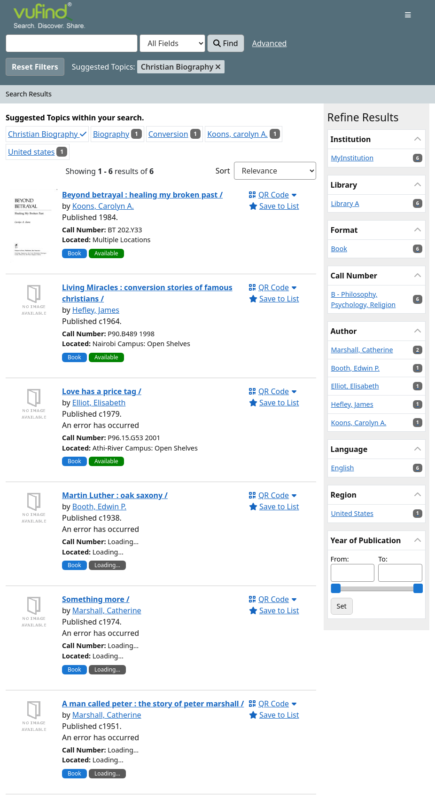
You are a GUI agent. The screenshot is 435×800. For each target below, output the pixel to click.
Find (225, 43)
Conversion (168, 134)
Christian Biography (47, 134)
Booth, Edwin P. (99, 506)
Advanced (269, 43)
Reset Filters (35, 67)
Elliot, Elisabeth (99, 402)
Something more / (96, 599)
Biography (111, 134)
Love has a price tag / (101, 391)
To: (383, 558)
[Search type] (172, 43)
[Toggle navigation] (408, 15)
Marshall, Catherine (106, 610)
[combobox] (72, 43)
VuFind (30, 16)
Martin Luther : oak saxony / (115, 495)
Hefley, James (95, 310)
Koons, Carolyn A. (103, 206)
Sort (223, 171)
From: (340, 558)
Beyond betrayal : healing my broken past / (142, 195)
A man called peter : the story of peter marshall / (153, 703)
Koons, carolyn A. (237, 134)
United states (31, 152)
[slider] (335, 588)
